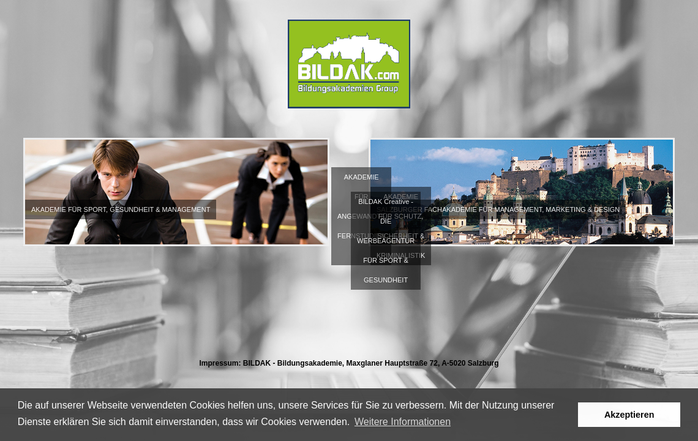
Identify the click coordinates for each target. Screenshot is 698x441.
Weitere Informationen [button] (403, 422)
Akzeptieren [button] (629, 415)
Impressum (218, 363)
